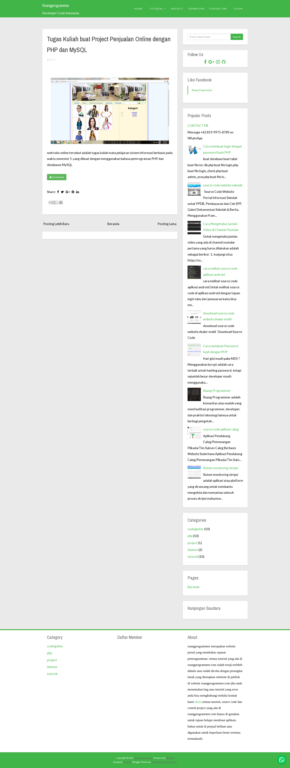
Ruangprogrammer (55, 6)
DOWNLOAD (197, 8)
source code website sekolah (222, 185)
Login (238, 8)
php (190, 536)
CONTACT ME (198, 126)
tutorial (193, 557)
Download (56, 177)
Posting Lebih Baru (56, 224)
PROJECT (177, 8)
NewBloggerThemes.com (164, 762)
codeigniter (196, 529)
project (193, 543)
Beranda (113, 224)
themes (193, 550)
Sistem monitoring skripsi (220, 468)
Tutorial (156, 8)
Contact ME (218, 8)
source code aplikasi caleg (221, 429)
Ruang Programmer (202, 90)
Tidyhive (127, 762)
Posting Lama (167, 224)
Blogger (170, 758)
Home (138, 8)
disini (198, 702)
